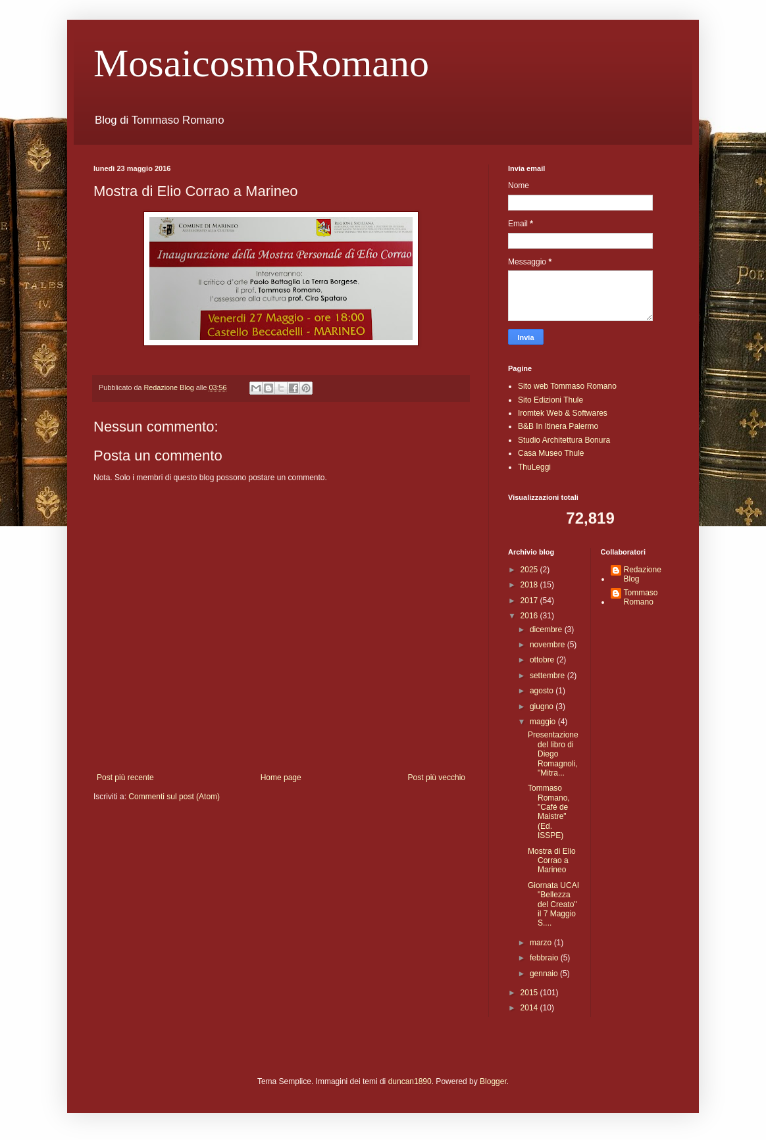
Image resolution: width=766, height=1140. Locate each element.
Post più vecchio (436, 777)
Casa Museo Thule (551, 453)
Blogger (493, 1081)
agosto (542, 690)
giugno (542, 706)
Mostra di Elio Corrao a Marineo (552, 861)
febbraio (545, 957)
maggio (544, 721)
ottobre (543, 659)
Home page (281, 777)
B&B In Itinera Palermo (558, 426)
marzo (542, 942)
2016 (530, 615)
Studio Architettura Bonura (564, 440)
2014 (530, 1007)
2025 (530, 569)
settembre (548, 675)
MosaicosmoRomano (261, 63)
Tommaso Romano (641, 597)
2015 (530, 992)
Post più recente (125, 777)
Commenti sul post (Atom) (174, 796)
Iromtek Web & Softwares (562, 413)
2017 (530, 600)
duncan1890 (410, 1081)
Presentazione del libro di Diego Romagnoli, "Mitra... (553, 754)
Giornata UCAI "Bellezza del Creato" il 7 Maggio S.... (553, 904)
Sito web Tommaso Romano (567, 386)
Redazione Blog (642, 574)
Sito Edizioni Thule (550, 400)
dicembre (547, 629)
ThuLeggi (534, 467)
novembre (548, 644)
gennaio (545, 973)
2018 (530, 584)
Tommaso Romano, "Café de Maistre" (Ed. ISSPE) (549, 811)
